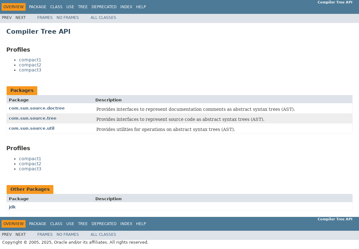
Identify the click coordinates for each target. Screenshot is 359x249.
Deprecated (104, 7)
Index (126, 7)
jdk (12, 207)
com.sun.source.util (31, 128)
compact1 (30, 59)
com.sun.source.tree (33, 118)
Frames (45, 17)
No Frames (68, 17)
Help (141, 7)
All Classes (103, 17)
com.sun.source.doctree (37, 108)
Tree (83, 7)
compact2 (30, 64)
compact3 (30, 69)
